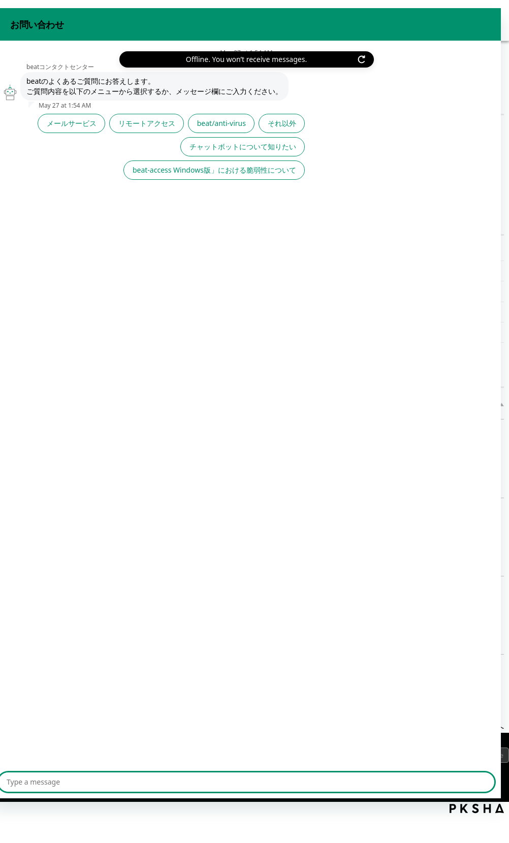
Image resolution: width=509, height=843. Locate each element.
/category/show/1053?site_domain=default (111, 161)
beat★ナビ (54, 219)
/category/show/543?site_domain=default (111, 191)
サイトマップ (187, 758)
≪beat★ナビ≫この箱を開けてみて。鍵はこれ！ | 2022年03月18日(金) (268, 312)
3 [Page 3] (299, 683)
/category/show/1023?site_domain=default (111, 132)
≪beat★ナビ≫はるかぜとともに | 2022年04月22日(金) (240, 291)
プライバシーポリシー (50, 758)
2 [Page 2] (275, 683)
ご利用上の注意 (126, 758)
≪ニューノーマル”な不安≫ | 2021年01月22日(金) (248, 587)
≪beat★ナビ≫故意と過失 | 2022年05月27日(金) (228, 271)
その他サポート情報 (78, 73)
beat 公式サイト (469, 19)
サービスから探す (45, 132)
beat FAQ (20, 73)
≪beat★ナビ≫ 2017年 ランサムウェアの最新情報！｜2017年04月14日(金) (295, 509)
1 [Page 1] (252, 683)
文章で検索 (170, 176)
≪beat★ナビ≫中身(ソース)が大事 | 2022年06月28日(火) (243, 250)
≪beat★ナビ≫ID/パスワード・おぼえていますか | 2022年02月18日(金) (269, 332)
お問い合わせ (406, 19)
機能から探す (49, 161)
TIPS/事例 (50, 280)
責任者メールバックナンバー (68, 250)
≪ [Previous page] (219, 683)
